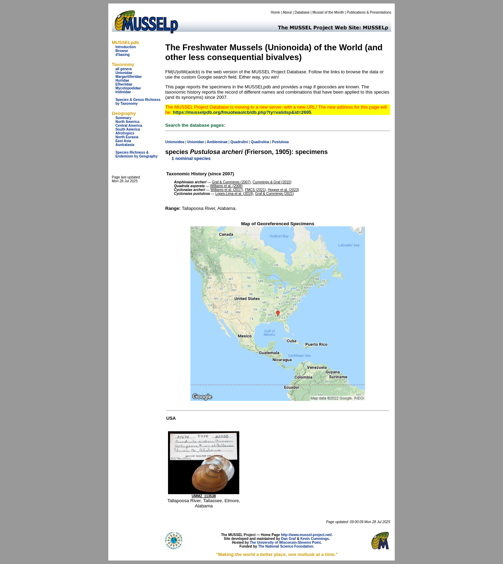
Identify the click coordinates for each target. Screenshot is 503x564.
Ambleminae (217, 142)
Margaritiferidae (128, 77)
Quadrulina (260, 142)
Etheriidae (123, 84)
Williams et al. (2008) (226, 186)
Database (302, 12)
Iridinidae (123, 92)
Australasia (124, 145)
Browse (121, 51)
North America (127, 122)
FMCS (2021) (255, 190)
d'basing (122, 55)
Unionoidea (174, 142)
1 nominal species (191, 158)
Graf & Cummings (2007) (231, 182)
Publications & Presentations (369, 12)
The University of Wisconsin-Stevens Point (285, 542)
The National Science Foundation (285, 546)
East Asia (123, 141)
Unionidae (123, 73)
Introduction (125, 47)
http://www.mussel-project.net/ (306, 535)
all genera (123, 69)
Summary (123, 118)
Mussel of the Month (328, 12)
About (287, 12)
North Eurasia (126, 137)
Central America (128, 125)
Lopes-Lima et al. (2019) (234, 194)
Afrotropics (124, 133)
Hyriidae (122, 80)
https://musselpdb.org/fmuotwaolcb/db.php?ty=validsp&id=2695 (242, 112)
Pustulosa (280, 142)
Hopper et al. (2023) (283, 190)
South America (127, 129)
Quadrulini (239, 142)
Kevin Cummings (314, 539)
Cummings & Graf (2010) (272, 182)
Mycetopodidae (128, 88)
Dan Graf (288, 539)
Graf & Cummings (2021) (274, 194)
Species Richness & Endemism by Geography (136, 154)
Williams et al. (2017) (227, 190)
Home (275, 12)
